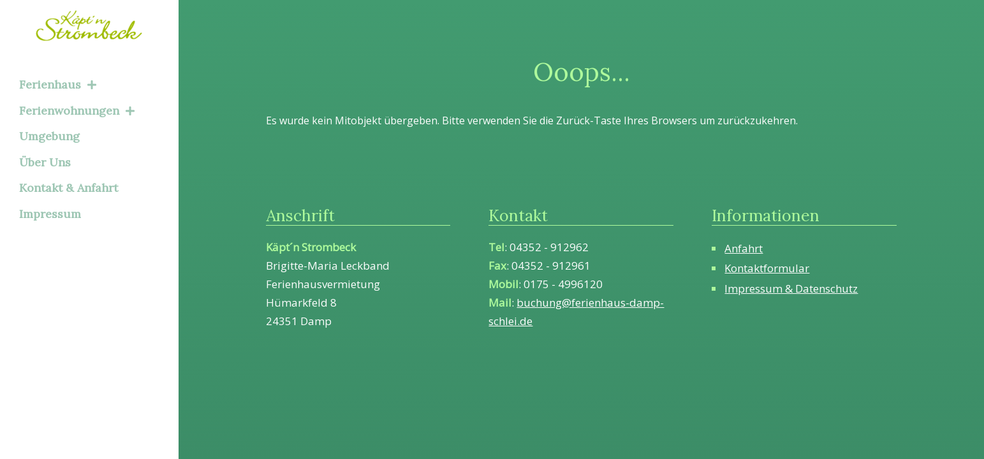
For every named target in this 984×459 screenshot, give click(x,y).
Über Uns (45, 162)
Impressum (50, 214)
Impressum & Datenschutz (791, 288)
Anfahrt (743, 248)
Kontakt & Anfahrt (68, 187)
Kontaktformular (766, 268)
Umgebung (49, 136)
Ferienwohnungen (77, 110)
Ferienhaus (57, 84)
